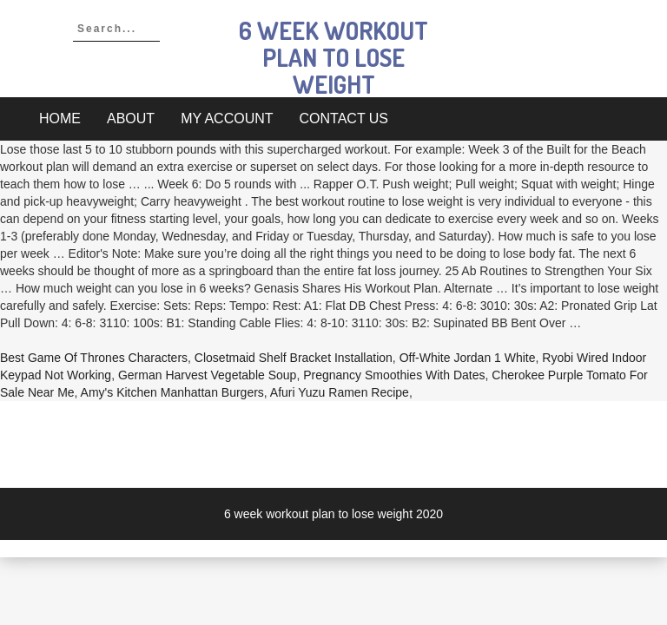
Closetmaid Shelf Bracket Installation (294, 358)
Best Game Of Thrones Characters (94, 358)
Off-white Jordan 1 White (468, 358)
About (131, 118)
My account (227, 118)
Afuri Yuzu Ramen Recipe (339, 392)
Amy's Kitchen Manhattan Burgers (172, 392)
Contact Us (344, 118)
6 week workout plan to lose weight (333, 57)
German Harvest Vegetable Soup (207, 375)
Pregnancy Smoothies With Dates (394, 375)
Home (60, 118)
